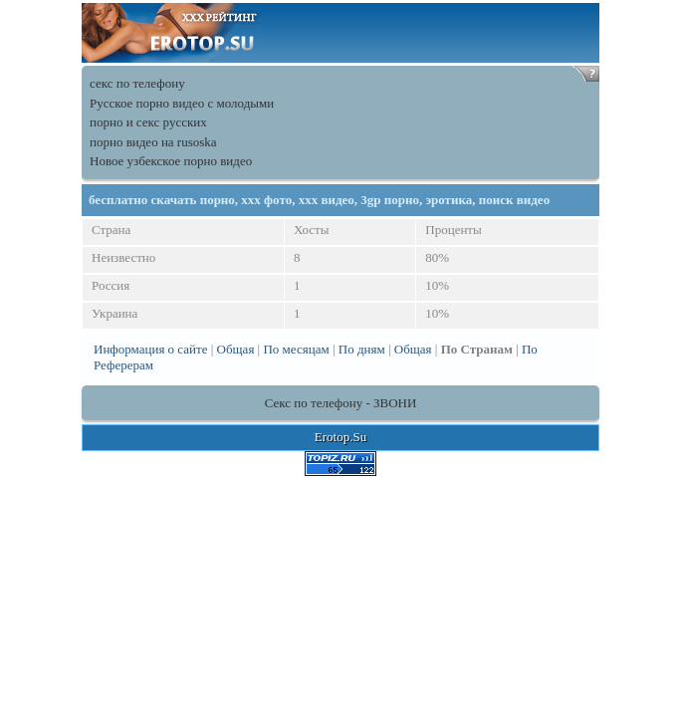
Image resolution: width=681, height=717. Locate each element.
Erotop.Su (340, 436)
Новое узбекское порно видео (171, 160)
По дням (362, 349)
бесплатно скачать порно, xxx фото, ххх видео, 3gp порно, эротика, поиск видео (319, 199)
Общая (236, 349)
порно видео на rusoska (153, 141)
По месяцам (296, 349)
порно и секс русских (148, 122)
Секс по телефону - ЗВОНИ (341, 402)
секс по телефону (137, 83)
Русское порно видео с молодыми (182, 103)
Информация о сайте (150, 349)
